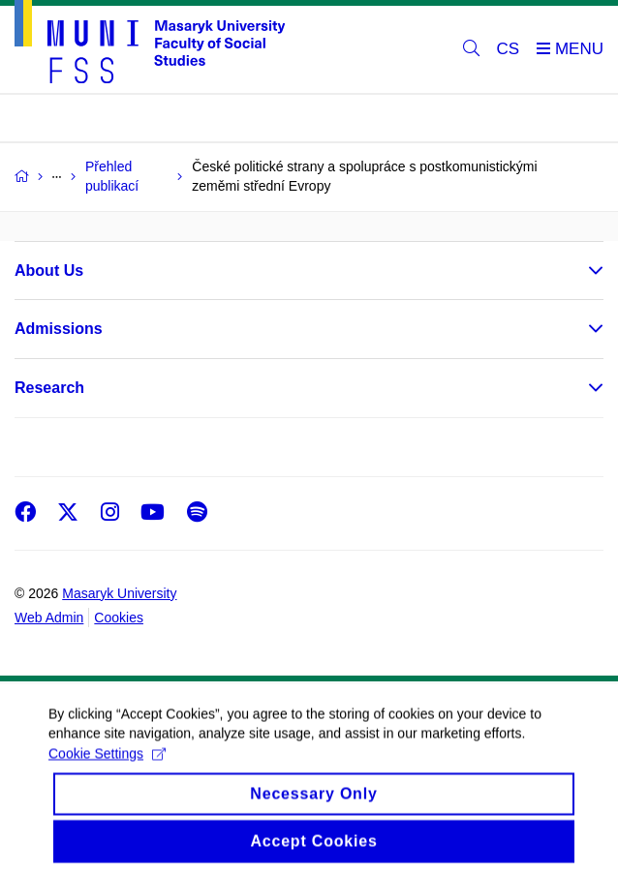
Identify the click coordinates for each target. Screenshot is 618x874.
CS (508, 49)
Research (49, 387)
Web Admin (49, 617)
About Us (49, 270)
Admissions (59, 328)
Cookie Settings (107, 775)
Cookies (118, 617)
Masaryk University (119, 593)
